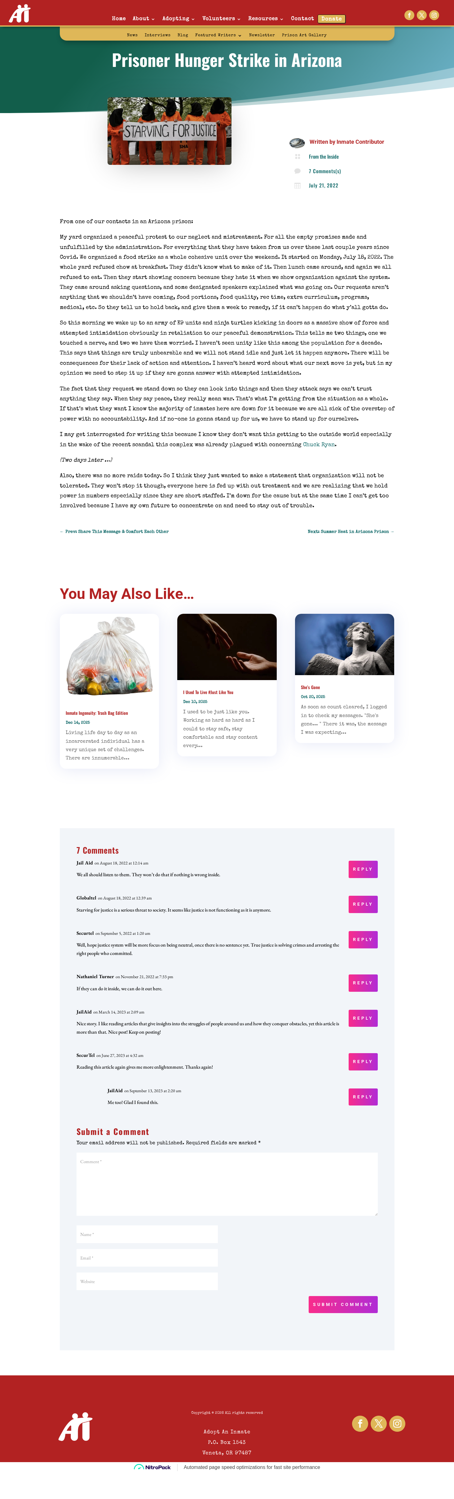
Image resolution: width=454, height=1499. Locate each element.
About (141, 19)
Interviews (158, 35)
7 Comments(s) (325, 171)
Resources (263, 19)
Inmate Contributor (360, 141)
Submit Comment (343, 1304)
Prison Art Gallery (304, 35)
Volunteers (218, 19)
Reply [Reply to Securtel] (363, 939)
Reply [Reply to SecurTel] (363, 1061)
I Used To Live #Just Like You (208, 692)
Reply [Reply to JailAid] (363, 1018)
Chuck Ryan (319, 445)
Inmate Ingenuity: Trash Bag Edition (97, 713)
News (132, 35)
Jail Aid (85, 862)
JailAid (84, 1012)
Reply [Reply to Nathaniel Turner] (363, 982)
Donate (331, 19)
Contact (302, 19)
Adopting (175, 19)
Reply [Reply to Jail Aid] (363, 869)
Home (119, 19)
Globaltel (86, 898)
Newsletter (262, 35)
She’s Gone (310, 687)
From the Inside (324, 156)
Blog (183, 35)
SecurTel (86, 1055)
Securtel (85, 933)
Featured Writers (215, 35)
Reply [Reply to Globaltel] (363, 904)
